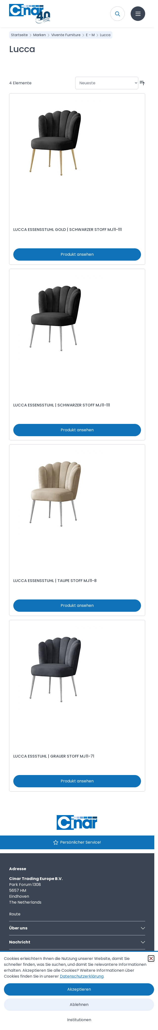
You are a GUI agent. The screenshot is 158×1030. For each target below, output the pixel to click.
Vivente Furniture (66, 34)
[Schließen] (151, 958)
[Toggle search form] (117, 13)
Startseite (20, 34)
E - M (91, 34)
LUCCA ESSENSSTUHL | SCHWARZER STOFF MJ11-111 (61, 405)
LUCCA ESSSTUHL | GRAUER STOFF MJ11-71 (53, 756)
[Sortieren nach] (106, 83)
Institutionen (79, 1020)
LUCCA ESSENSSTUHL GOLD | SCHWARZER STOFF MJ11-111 (67, 229)
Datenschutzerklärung (82, 976)
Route (14, 914)
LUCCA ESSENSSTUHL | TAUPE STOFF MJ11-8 (55, 580)
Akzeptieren (79, 989)
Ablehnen (79, 1004)
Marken (40, 34)
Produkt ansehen (77, 254)
